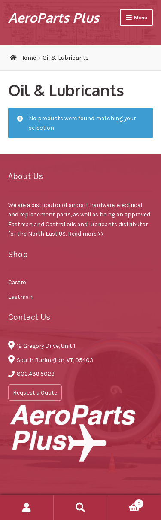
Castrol (18, 282)
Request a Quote (35, 392)
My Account (27, 507)
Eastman (20, 296)
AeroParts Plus (53, 17)
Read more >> (86, 233)
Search (80, 507)
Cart (125, 502)
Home (28, 57)
